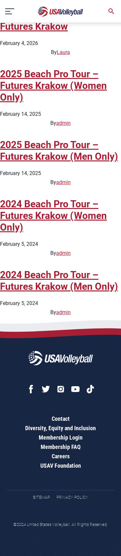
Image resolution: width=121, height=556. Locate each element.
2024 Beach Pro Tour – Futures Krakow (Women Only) (53, 215)
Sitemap (41, 497)
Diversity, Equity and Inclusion (60, 428)
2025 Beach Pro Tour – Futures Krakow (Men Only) (59, 150)
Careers (61, 456)
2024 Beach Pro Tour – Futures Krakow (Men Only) (59, 280)
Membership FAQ (61, 446)
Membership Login (61, 437)
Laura (63, 52)
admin (63, 123)
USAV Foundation (60, 465)
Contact (61, 418)
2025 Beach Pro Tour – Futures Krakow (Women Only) (53, 85)
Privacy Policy (72, 497)
